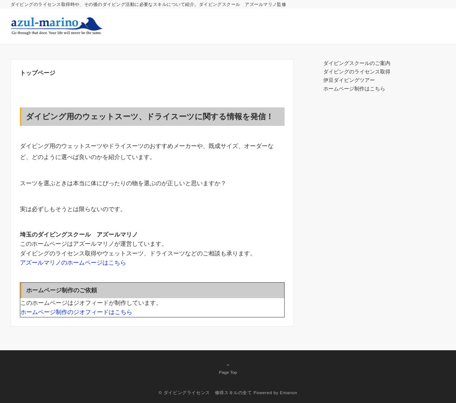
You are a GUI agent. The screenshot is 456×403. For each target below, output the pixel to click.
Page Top (228, 368)
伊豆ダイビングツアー (349, 80)
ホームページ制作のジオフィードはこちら (76, 312)
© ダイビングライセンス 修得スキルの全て (205, 392)
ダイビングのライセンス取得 (356, 72)
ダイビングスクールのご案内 (356, 63)
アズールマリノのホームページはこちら (73, 262)
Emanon (288, 392)
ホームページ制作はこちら (354, 89)
